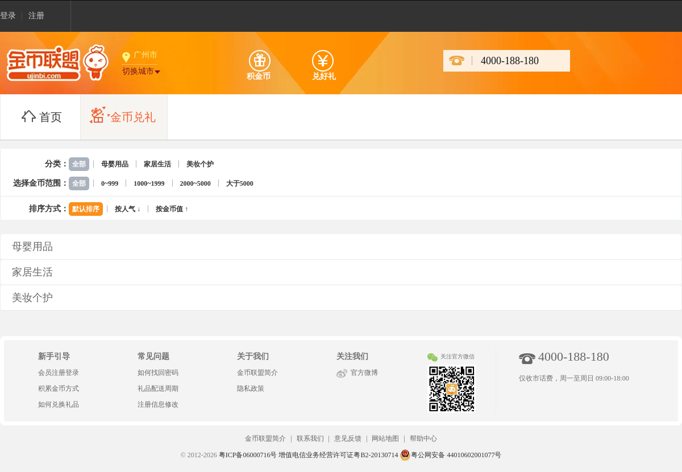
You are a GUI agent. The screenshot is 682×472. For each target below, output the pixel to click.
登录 (8, 15)
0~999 (109, 183)
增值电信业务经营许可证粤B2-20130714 (338, 455)
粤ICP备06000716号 (248, 455)
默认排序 (85, 209)
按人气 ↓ (127, 209)
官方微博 (364, 373)
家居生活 (157, 164)
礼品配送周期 (158, 388)
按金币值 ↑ (172, 209)
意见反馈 (347, 438)
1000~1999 (149, 183)
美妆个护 (200, 164)
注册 (36, 15)
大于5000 (239, 183)
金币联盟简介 (257, 373)
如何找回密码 (158, 373)
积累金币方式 (58, 388)
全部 (79, 164)
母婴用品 (114, 164)
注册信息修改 (158, 404)
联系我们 (310, 438)
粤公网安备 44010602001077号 (450, 455)
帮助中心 (423, 438)
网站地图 (385, 438)
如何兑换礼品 (58, 404)
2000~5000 (195, 183)
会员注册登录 (58, 373)
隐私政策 (250, 388)
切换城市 (138, 71)
